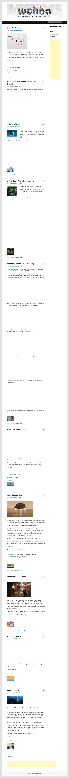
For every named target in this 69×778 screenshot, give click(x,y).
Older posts (9, 756)
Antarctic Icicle (13, 690)
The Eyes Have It (14, 636)
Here (14, 54)
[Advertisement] (55, 59)
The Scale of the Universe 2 (13, 60)
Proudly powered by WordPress (34, 773)
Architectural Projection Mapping (20, 264)
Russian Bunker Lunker (16, 577)
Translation (31, 611)
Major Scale (9, 72)
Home (8, 22)
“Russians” (14, 601)
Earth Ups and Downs (16, 429)
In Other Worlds (13, 124)
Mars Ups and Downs (16, 495)
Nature (11, 75)
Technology (17, 257)
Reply (15, 174)
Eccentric (12, 630)
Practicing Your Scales (12, 70)
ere (8, 736)
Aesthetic (12, 257)
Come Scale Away (14, 28)
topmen (20, 30)
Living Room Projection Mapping (20, 181)
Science (15, 75)
